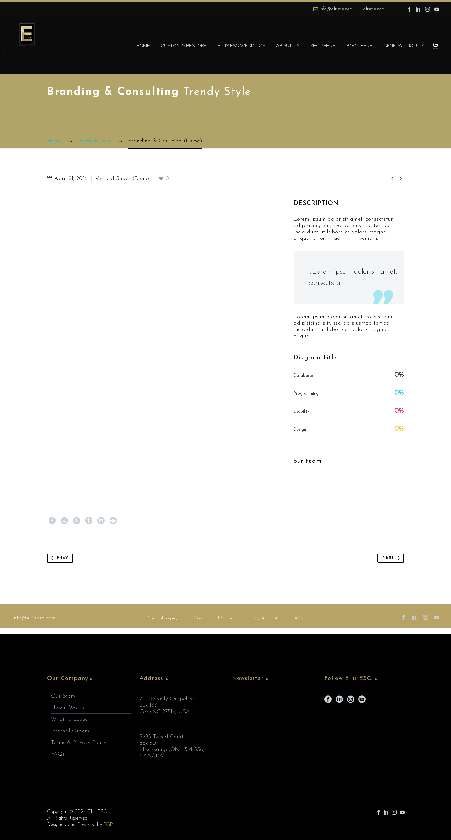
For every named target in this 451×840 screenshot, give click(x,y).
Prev (58, 558)
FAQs (298, 618)
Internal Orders (70, 731)
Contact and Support (214, 618)
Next (392, 558)
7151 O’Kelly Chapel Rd (167, 699)
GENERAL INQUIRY (403, 45)
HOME (143, 45)
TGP (108, 824)
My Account (265, 618)
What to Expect (70, 719)
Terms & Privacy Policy (78, 742)
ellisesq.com (374, 9)
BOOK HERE (359, 45)
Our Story (63, 696)
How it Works (67, 708)
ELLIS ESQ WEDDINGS (241, 45)
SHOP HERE (322, 45)
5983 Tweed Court (161, 737)
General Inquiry (162, 618)
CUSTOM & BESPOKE (184, 45)
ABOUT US (287, 45)
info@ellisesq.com (336, 9)
